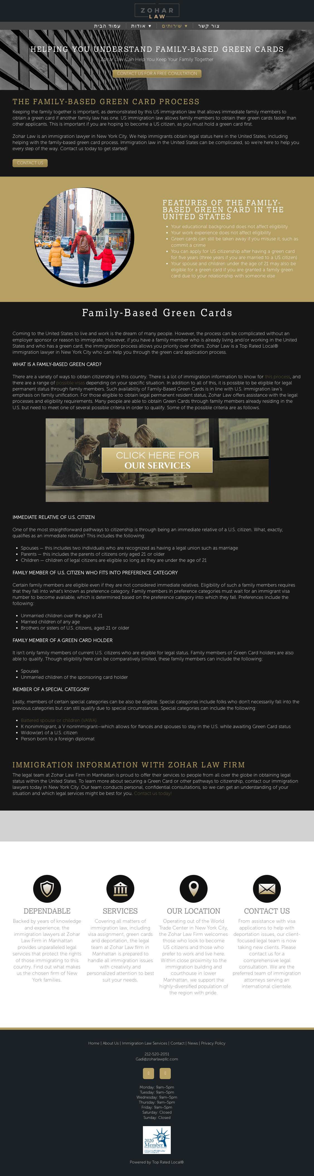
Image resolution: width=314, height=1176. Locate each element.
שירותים (175, 25)
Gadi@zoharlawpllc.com (157, 1059)
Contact (177, 1043)
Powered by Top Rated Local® (157, 1162)
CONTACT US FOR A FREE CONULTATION (157, 73)
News (193, 1043)
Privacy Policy (213, 1043)
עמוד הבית (107, 26)
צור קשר (209, 26)
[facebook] (148, 1073)
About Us (111, 1043)
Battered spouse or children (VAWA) (59, 720)
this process (277, 376)
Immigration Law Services (144, 1043)
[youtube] (165, 1073)
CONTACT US (30, 163)
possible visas (70, 383)
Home (93, 1043)
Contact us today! (153, 793)
